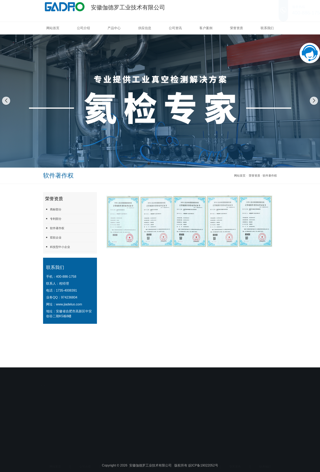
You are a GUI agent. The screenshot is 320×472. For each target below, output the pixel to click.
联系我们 (267, 28)
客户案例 (205, 28)
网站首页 (52, 28)
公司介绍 (83, 28)
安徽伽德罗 (47, 375)
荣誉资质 (236, 28)
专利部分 (53, 218)
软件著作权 (270, 175)
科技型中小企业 (57, 247)
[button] (149, 163)
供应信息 (144, 28)
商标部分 (53, 209)
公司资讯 (175, 28)
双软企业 (53, 237)
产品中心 (114, 28)
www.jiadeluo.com (69, 304)
